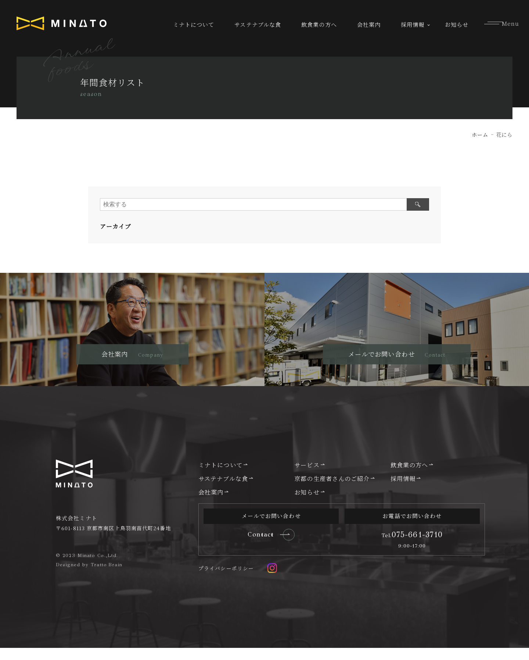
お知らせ (456, 24)
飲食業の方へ (319, 24)
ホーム (480, 134)
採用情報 (412, 24)
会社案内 (369, 24)
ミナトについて (194, 24)
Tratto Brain (107, 576)
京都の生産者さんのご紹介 (332, 490)
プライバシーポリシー (226, 580)
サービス (306, 476)
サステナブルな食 (257, 24)
